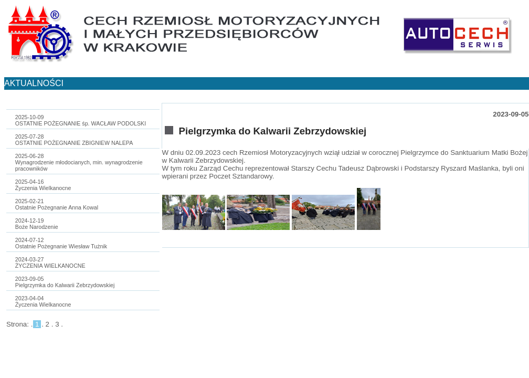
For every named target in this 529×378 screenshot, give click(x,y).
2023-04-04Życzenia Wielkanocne (43, 301)
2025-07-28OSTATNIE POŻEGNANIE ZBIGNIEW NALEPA (74, 139)
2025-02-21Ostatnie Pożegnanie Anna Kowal (56, 204)
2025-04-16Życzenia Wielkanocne (43, 184)
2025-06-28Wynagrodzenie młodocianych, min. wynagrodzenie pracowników (79, 162)
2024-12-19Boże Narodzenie (36, 223)
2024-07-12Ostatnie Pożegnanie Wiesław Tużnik (61, 243)
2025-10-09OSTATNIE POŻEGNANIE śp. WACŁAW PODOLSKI (80, 120)
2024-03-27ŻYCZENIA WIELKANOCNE (50, 262)
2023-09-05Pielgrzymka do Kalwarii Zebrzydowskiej (65, 282)
